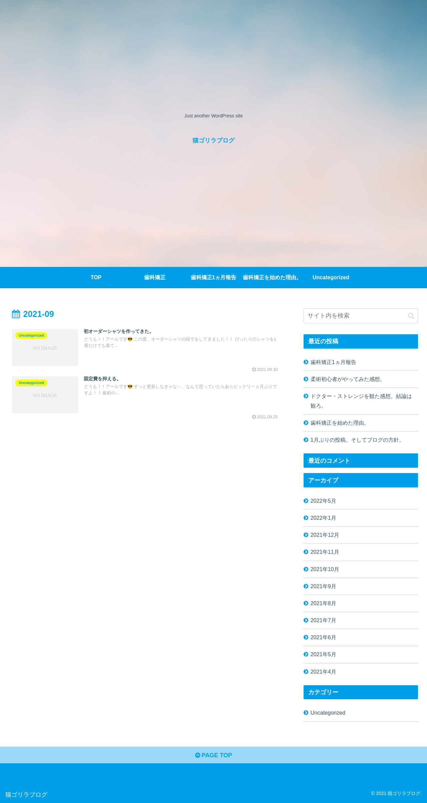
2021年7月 (323, 620)
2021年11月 (325, 552)
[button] (411, 316)
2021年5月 (323, 654)
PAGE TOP (213, 755)
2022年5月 (323, 501)
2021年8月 (323, 603)
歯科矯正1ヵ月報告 (333, 362)
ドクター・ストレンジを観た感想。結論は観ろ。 (361, 401)
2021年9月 (323, 586)
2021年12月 (325, 535)
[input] (361, 315)
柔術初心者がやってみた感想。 (348, 379)
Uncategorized (328, 713)
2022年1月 (323, 518)
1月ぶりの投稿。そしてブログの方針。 (357, 440)
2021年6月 (323, 637)
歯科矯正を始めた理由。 (340, 423)
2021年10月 (325, 569)
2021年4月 (323, 672)
